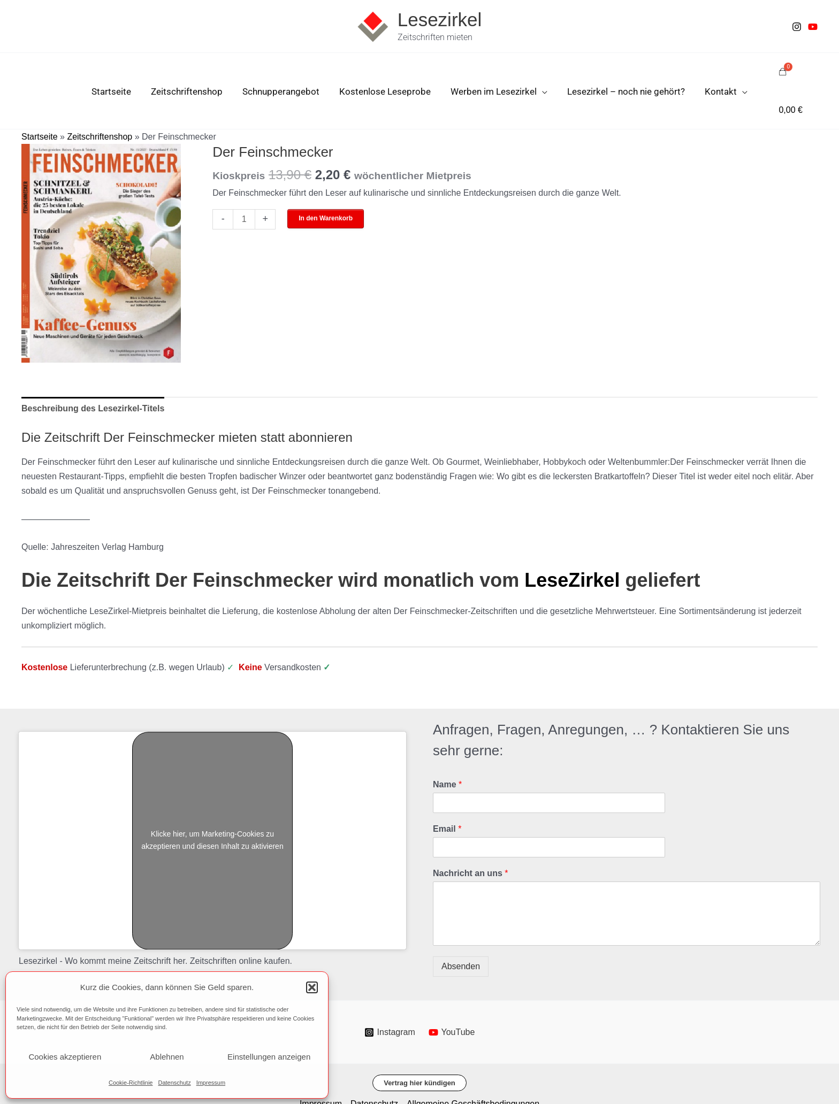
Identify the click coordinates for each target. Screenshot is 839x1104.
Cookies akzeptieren (64, 1056)
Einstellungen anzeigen (268, 1056)
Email (447, 791)
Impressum (210, 1082)
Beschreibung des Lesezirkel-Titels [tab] (92, 370)
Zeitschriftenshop (99, 99)
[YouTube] (451, 995)
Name (447, 747)
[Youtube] (813, 27)
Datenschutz (174, 1082)
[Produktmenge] (244, 182)
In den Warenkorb (326, 181)
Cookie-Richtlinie (131, 1082)
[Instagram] (797, 27)
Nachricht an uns (470, 835)
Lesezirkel (440, 19)
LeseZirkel (572, 543)
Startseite (39, 99)
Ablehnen (167, 1056)
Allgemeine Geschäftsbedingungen (473, 1066)
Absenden (460, 928)
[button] (312, 987)
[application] (540, 73)
